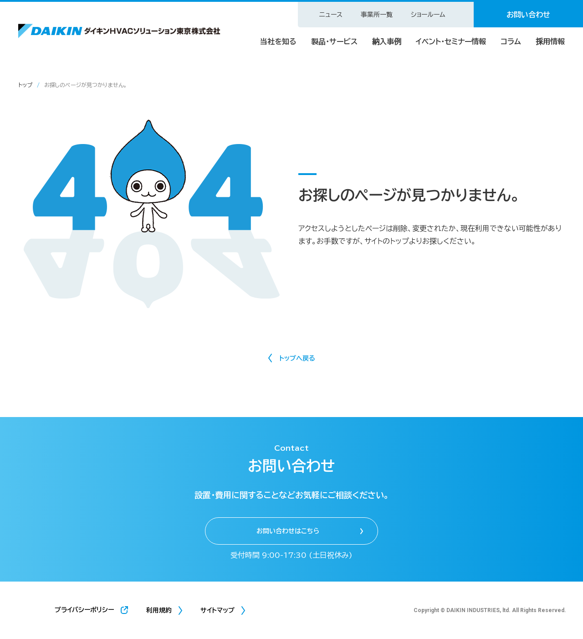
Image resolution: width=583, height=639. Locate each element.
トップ (25, 85)
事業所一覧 (377, 14)
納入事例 (386, 41)
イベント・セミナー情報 (451, 41)
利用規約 (159, 610)
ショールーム (428, 14)
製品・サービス (334, 41)
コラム (511, 41)
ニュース (331, 14)
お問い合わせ (528, 14)
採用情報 (550, 41)
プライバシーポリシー (84, 610)
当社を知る (278, 41)
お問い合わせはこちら (287, 531)
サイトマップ (217, 610)
